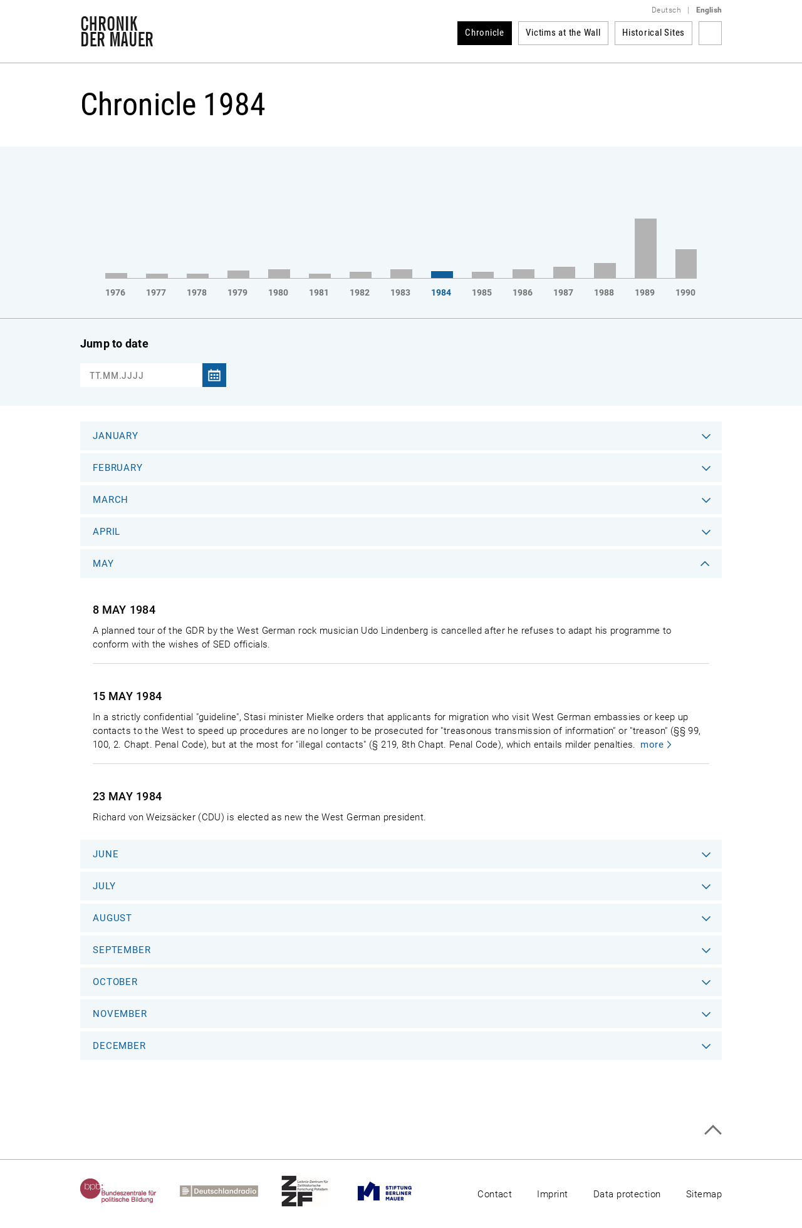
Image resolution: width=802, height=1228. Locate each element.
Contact (494, 1194)
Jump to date (114, 343)
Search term (710, 33)
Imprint (552, 1194)
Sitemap (704, 1194)
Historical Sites (653, 32)
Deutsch (666, 10)
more (652, 744)
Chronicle (484, 32)
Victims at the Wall (563, 32)
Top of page (712, 1130)
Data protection (627, 1194)
